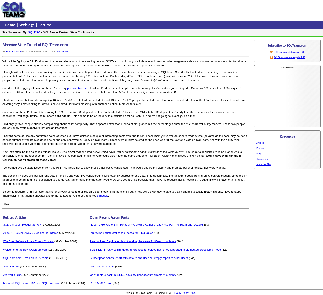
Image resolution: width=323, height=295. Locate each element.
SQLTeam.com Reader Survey (22, 224)
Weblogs (27, 24)
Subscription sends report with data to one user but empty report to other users (139, 258)
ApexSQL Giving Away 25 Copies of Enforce (30, 232)
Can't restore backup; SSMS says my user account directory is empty (133, 274)
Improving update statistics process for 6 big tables (121, 232)
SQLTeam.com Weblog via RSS (289, 57)
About (194, 292)
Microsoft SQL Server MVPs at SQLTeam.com (31, 283)
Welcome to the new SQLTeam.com (25, 249)
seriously (102, 195)
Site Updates (11, 266)
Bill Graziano (14, 51)
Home (10, 24)
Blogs (259, 153)
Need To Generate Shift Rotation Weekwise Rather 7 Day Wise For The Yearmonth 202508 (146, 224)
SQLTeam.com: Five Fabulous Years (25, 258)
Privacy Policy (181, 292)
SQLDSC (34, 32)
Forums (45, 24)
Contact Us (262, 159)
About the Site (263, 164)
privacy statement (78, 88)
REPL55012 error (101, 283)
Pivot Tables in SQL (102, 266)
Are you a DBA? (13, 274)
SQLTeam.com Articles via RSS (289, 52)
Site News (62, 51)
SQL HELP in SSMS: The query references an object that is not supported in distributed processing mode (155, 249)
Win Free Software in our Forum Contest (28, 241)
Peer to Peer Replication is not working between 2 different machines (133, 241)
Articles (260, 143)
